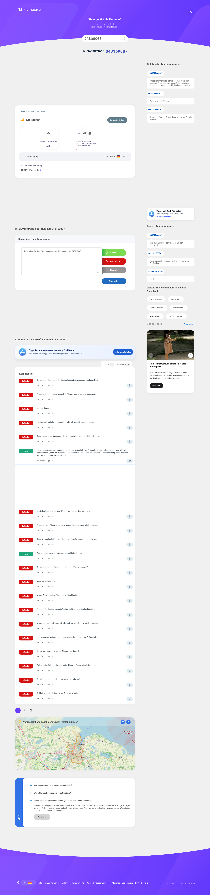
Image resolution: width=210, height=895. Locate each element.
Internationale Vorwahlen (49, 883)
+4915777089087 (176, 316)
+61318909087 (156, 299)
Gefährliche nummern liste (73, 883)
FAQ (137, 883)
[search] (124, 39)
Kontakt (144, 883)
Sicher (109, 365)
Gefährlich (123, 365)
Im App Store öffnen (163, 217)
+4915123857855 (156, 253)
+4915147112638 (156, 109)
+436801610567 (156, 271)
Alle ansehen (188, 324)
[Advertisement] (75, 82)
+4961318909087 (157, 308)
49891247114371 (156, 94)
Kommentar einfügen (117, 120)
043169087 (175, 299)
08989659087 (178, 308)
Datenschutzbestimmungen (98, 883)
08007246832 (156, 73)
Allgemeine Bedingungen (122, 883)
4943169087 (155, 316)
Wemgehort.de (30, 9)
